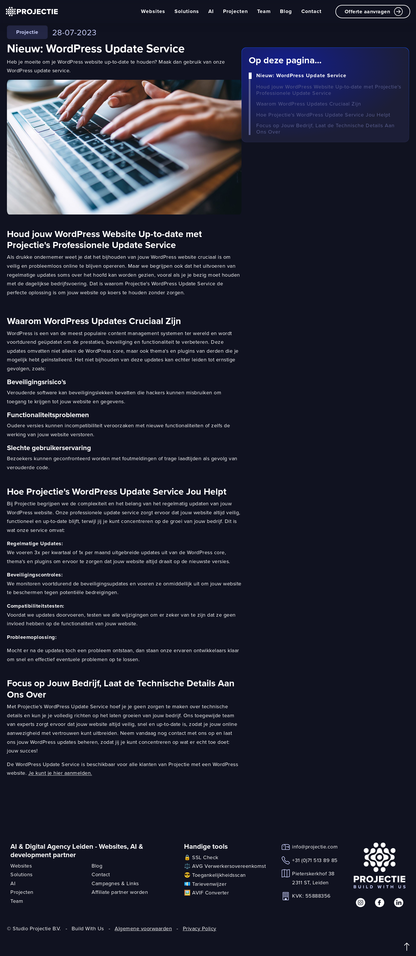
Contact (311, 11)
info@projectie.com (315, 846)
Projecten (235, 11)
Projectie (27, 32)
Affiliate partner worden (120, 892)
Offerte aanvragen (374, 11)
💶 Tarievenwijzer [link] (205, 883)
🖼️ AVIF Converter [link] (206, 892)
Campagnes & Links (115, 883)
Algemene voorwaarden (143, 928)
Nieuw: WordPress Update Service (301, 76)
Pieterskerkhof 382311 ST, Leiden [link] (313, 878)
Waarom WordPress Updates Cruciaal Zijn (308, 104)
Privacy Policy (199, 928)
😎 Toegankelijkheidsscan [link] (215, 875)
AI (211, 11)
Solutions (186, 11)
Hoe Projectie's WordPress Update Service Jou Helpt (323, 115)
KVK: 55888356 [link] (311, 895)
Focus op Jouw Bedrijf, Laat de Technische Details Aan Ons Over (325, 128)
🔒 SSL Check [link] (201, 857)
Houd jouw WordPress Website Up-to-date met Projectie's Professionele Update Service (328, 90)
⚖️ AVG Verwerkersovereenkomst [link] (225, 866)
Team (264, 11)
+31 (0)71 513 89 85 (315, 860)
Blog (286, 11)
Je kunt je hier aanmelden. (60, 772)
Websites (153, 11)
